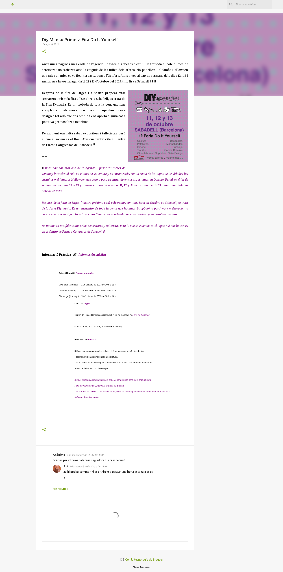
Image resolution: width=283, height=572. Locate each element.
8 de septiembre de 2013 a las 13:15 (85, 455)
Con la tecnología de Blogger (141, 559)
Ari (66, 466)
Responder (60, 489)
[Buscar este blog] (253, 4)
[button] (44, 51)
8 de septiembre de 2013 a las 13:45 (88, 466)
